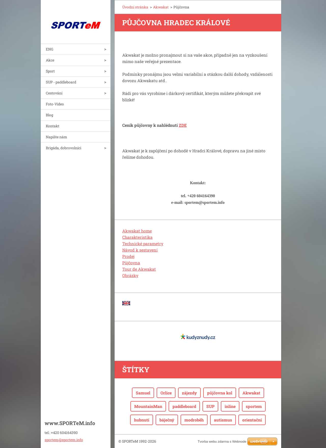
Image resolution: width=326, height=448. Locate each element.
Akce (50, 60)
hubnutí (141, 419)
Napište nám (56, 136)
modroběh (194, 419)
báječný (166, 419)
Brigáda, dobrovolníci (63, 147)
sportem (254, 406)
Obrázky (130, 275)
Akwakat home (137, 230)
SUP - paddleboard (61, 82)
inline (230, 406)
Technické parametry (142, 243)
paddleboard (184, 406)
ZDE (183, 125)
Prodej (128, 256)
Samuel (143, 392)
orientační (252, 419)
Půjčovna (131, 262)
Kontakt (52, 125)
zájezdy (189, 392)
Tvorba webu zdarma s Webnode (222, 441)
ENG (49, 49)
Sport (50, 71)
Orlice (166, 392)
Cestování (54, 93)
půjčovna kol (219, 392)
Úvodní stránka (135, 7)
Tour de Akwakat (139, 269)
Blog (49, 115)
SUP (210, 406)
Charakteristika (137, 237)
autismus (223, 419)
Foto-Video (55, 104)
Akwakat (161, 7)
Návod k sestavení (140, 250)
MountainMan (148, 406)
